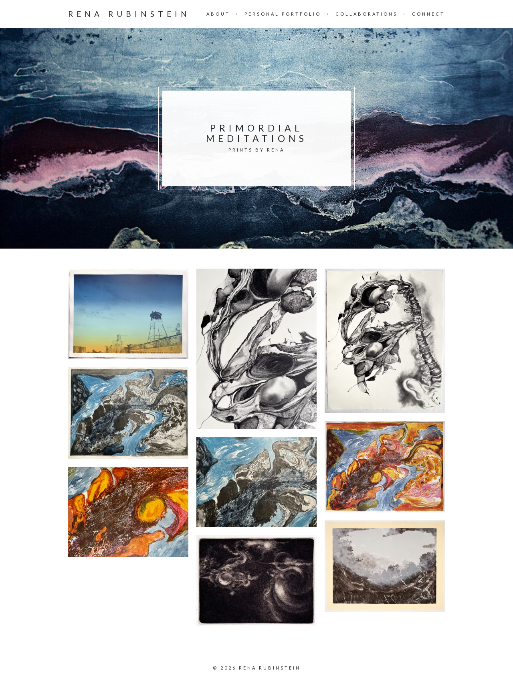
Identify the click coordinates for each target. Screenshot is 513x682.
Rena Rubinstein (129, 13)
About (218, 13)
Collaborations (366, 13)
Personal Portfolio (282, 13)
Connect (428, 13)
